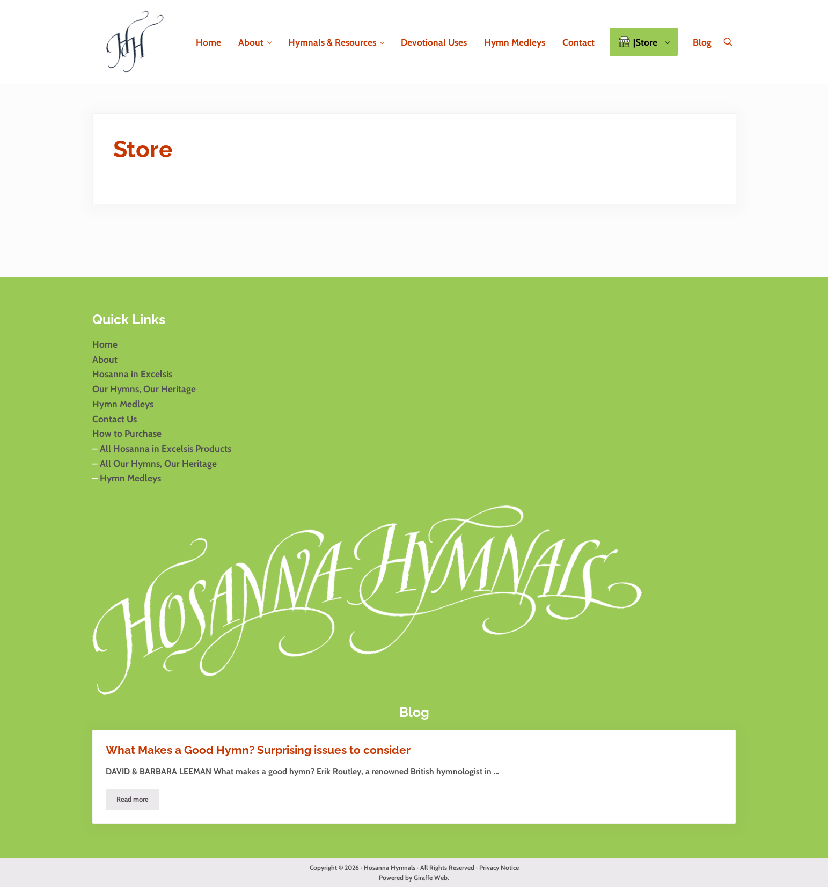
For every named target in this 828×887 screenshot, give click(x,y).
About (105, 359)
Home (105, 344)
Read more (137, 801)
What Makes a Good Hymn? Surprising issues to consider (258, 750)
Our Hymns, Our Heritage (144, 388)
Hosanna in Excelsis (132, 373)
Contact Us (114, 418)
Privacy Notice (499, 867)
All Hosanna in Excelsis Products (165, 448)
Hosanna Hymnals (389, 867)
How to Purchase (127, 433)
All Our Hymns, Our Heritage (157, 463)
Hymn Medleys (122, 403)
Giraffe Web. (431, 878)
